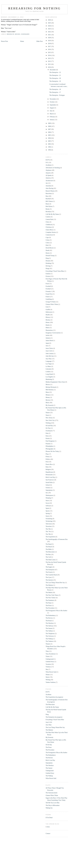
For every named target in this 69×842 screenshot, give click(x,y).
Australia (48, 186)
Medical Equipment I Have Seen (55, 382)
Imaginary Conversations (53, 333)
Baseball (48, 198)
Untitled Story (50, 661)
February (52, 116)
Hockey (48, 320)
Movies (17, 34)
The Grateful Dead (51, 575)
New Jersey (49, 418)
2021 (49, 34)
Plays (47, 454)
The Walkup (49, 639)
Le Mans (48, 366)
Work (47, 677)
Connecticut (49, 235)
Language (48, 361)
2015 (49, 52)
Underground (49, 659)
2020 (49, 37)
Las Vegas (49, 364)
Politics (48, 459)
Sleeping (48, 498)
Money (48, 397)
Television (49, 524)
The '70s (48, 531)
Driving (48, 266)
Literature (48, 369)
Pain (47, 433)
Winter (48, 674)
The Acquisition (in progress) (54, 697)
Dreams (48, 261)
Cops (47, 237)
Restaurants (49, 474)
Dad (47, 245)
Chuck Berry (49, 230)
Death (47, 250)
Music (47, 402)
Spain (47, 508)
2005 (49, 135)
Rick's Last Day (50, 477)
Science (48, 487)
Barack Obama (50, 191)
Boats (47, 204)
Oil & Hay (49, 744)
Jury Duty (49, 358)
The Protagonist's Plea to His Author (56, 610)
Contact (48, 833)
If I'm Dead (49, 817)
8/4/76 (47, 160)
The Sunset (49, 628)
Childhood (49, 224)
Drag (47, 258)
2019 (49, 40)
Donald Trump (50, 255)
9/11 (47, 162)
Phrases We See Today (52, 451)
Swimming (49, 518)
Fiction (48, 276)
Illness (48, 327)
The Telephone (50, 633)
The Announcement (51, 793)
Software (48, 506)
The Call (48, 557)
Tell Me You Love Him (52, 802)
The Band (48, 544)
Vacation (48, 664)
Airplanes (48, 170)
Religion (48, 469)
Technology (49, 521)
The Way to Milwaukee (52, 805)
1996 (49, 147)
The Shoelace (50, 623)
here (48, 827)
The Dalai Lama (50, 559)
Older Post (39, 41)
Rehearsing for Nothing (34, 8)
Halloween (49, 312)
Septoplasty (49, 490)
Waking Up (49, 808)
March (52, 114)
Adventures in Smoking (53, 167)
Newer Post (4, 41)
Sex (47, 492)
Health (48, 314)
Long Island (49, 374)
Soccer (48, 503)
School (48, 485)
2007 (49, 129)
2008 (49, 126)
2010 (49, 67)
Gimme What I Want (52, 304)
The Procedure (50, 608)
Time (47, 651)
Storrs (47, 516)
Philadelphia (49, 446)
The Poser (49, 605)
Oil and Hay (49, 425)
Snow (47, 500)
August (52, 108)
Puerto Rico (49, 464)
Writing (48, 679)
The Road (48, 620)
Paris (47, 436)
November (53, 99)
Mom (47, 392)
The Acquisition (50, 536)
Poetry (48, 456)
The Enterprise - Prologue (57, 95)
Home (22, 41)
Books (47, 209)
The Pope (48, 603)
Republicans (49, 472)
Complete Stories (51, 232)
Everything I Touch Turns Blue (55, 271)
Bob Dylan (49, 206)
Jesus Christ (49, 348)
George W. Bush (50, 302)
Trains (47, 656)
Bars (47, 196)
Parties (48, 438)
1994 (49, 150)
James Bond (49, 340)
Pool (47, 462)
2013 (49, 58)
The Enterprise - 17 (55, 92)
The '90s (48, 534)
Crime (47, 240)
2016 (49, 49)
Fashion (48, 273)
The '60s (48, 529)
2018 (49, 43)
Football (48, 289)
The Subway (49, 626)
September (53, 105)
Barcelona (49, 193)
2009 (49, 123)
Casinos (48, 217)
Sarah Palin (49, 482)
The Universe (50, 636)
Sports (47, 511)
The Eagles (49, 567)
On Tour (48, 428)
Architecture (49, 180)
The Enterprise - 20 (55, 78)
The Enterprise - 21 (55, 75)
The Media (49, 592)
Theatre (48, 644)
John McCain (50, 356)
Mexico (48, 384)
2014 (49, 55)
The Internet (49, 580)
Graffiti (48, 309)
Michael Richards (51, 387)
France (48, 296)
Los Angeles (49, 377)
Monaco (48, 395)
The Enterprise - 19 (55, 81)
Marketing (49, 379)
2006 (49, 132)
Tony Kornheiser (51, 654)
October (52, 102)
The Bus (48, 554)
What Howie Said (51, 672)
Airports (48, 173)
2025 (49, 23)
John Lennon (49, 353)
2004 (49, 138)
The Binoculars (50, 552)
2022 (49, 32)
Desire (48, 253)
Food (47, 283)
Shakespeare (49, 495)
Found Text (49, 294)
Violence (48, 667)
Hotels (48, 325)
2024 (49, 26)
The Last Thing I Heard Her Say (55, 582)
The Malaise (49, 585)
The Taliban (49, 631)
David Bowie (49, 248)
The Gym (48, 577)
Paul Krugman (50, 441)
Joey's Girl (49, 351)
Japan (47, 343)
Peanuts (48, 443)
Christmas (49, 227)
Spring (48, 513)
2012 (49, 61)
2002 (49, 144)
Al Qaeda (48, 175)
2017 (49, 46)
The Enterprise (50, 569)
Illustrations (49, 330)
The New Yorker (51, 597)
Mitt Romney (50, 389)
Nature (48, 412)
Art (47, 183)
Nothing (48, 423)
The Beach (49, 546)
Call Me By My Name (52, 214)
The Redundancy (51, 615)
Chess (47, 222)
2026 (49, 20)
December (53, 70)
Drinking (48, 263)
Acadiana (48, 165)
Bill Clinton (49, 201)
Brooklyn (10, 34)
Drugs (47, 268)
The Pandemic (50, 600)
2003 (49, 141)
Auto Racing (49, 188)
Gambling (49, 299)
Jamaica (48, 338)
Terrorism (48, 526)
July (51, 111)
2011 (49, 64)
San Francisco (50, 480)
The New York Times (52, 595)
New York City (50, 420)
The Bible (49, 549)
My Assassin (49, 405)
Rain (47, 467)
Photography (49, 449)
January (52, 119)
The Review (49, 618)
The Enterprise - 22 (55, 72)
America (48, 178)
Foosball (48, 286)
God (47, 307)
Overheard (25, 34)
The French (49, 572)
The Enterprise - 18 (55, 89)
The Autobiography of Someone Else (57, 539)
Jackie (47, 335)
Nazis (47, 415)
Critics (48, 242)
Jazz (47, 345)
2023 (49, 29)
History (48, 317)
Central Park (49, 219)
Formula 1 (49, 291)
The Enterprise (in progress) (54, 717)
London (48, 371)
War (47, 669)
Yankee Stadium (50, 682)
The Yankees (49, 641)
